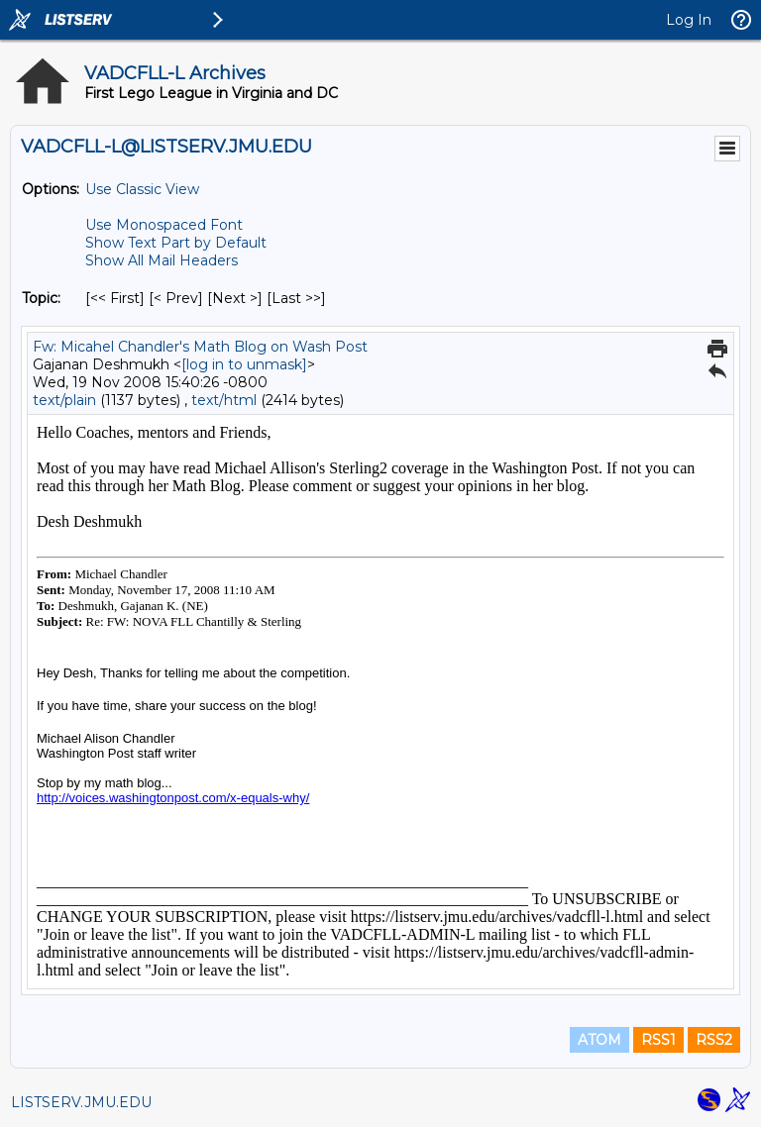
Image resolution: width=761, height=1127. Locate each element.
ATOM (599, 1040)
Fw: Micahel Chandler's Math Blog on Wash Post (200, 347)
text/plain (64, 400)
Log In (688, 20)
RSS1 (658, 1040)
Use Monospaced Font (164, 225)
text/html (224, 400)
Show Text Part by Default (176, 243)
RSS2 (714, 1040)
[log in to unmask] (244, 364)
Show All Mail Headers (161, 260)
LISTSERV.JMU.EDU (81, 1102)
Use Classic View (142, 189)
